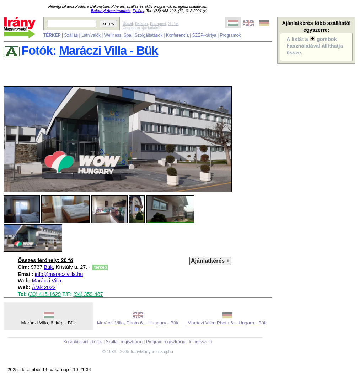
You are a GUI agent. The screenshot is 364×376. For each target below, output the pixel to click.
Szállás (71, 35)
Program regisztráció (166, 341)
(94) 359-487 (88, 294)
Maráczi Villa (46, 280)
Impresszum (200, 341)
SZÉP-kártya (204, 35)
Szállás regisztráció (124, 341)
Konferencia (177, 35)
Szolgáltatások (148, 35)
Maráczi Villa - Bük (108, 50)
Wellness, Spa (117, 35)
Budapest (158, 23)
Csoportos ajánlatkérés (142, 28)
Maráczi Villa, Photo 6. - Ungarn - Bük (227, 322)
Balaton (141, 23)
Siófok (173, 23)
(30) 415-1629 (44, 294)
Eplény (138, 11)
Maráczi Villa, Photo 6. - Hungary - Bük (137, 322)
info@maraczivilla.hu (59, 274)
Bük (48, 267)
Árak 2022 (44, 287)
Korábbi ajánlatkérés (82, 341)
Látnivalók (91, 35)
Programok (230, 35)
